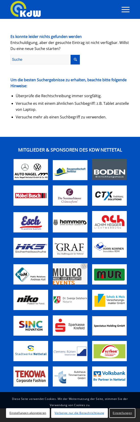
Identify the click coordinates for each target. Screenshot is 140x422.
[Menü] (123, 9)
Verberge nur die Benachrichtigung (79, 413)
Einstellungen (122, 413)
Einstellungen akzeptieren (27, 413)
